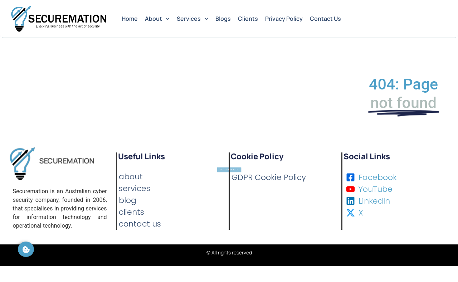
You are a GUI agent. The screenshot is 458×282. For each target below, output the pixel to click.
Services (192, 18)
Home (130, 19)
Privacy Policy (284, 19)
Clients (248, 19)
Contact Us (325, 19)
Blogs (223, 19)
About (157, 18)
